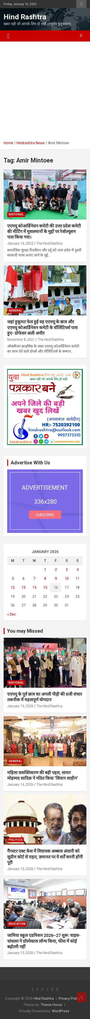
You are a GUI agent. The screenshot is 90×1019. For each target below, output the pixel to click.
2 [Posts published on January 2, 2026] (56, 569)
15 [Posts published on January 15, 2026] (45, 587)
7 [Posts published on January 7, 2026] (34, 578)
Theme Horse (51, 1005)
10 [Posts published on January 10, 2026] (67, 578)
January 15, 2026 (20, 706)
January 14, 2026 (20, 784)
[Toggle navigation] (8, 36)
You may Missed (25, 631)
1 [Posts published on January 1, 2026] (45, 569)
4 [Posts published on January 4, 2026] (77, 569)
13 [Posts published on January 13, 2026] (23, 587)
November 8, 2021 (21, 339)
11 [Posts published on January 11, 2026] (77, 578)
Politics (15, 840)
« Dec (11, 614)
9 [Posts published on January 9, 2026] (56, 578)
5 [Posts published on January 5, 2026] (13, 578)
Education (17, 924)
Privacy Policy (69, 998)
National (16, 214)
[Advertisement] (45, 89)
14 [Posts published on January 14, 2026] (34, 587)
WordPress (60, 1011)
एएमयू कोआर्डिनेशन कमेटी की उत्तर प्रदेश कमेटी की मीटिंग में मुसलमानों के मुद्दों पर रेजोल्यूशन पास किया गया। (44, 231)
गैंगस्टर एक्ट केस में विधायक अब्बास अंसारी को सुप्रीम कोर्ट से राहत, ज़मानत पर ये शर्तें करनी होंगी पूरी (45, 857)
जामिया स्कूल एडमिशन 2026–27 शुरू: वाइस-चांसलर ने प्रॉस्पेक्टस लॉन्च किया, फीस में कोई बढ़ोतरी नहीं (43, 941)
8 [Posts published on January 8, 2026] (45, 578)
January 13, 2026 (20, 869)
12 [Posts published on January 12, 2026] (13, 587)
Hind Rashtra (25, 17)
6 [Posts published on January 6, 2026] (23, 578)
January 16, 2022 (20, 243)
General (15, 310)
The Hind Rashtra (49, 243)
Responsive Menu (81, 4)
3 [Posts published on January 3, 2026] (67, 569)
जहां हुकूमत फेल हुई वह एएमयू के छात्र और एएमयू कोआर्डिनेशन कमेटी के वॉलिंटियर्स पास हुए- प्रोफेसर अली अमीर (42, 327)
